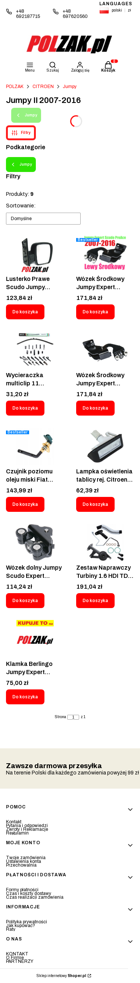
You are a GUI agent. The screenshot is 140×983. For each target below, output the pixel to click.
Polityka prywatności (26, 921)
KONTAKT (17, 954)
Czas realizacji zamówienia (34, 897)
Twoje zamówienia (26, 857)
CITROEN (43, 86)
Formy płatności (22, 889)
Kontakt (13, 821)
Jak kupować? (20, 925)
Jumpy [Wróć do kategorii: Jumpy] (21, 165)
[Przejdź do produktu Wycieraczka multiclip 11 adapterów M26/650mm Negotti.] (35, 350)
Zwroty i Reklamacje (27, 829)
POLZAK (15, 86)
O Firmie (15, 957)
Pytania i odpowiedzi (27, 825)
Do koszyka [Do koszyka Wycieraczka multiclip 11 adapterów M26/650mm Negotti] (25, 408)
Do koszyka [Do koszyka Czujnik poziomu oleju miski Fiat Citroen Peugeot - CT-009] (25, 504)
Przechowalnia (21, 865)
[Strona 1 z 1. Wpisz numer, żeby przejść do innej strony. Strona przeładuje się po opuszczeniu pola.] (73, 717)
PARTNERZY (19, 961)
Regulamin (17, 833)
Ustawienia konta (23, 861)
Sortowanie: (20, 206)
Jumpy (70, 86)
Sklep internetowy (61, 976)
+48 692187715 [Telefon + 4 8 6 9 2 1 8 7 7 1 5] (28, 14)
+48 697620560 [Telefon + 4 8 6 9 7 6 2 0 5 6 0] (75, 14)
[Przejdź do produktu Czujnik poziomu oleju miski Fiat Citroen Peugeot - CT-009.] (35, 446)
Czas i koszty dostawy (28, 893)
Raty (10, 929)
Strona (60, 717)
